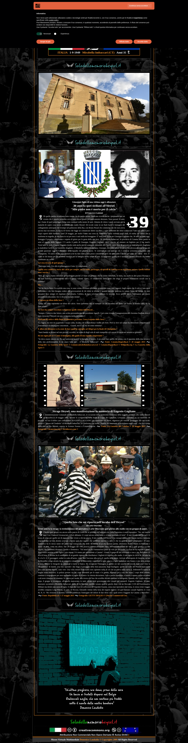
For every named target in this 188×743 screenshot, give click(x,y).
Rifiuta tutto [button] (124, 42)
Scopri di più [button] (45, 42)
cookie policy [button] (53, 20)
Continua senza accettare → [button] (139, 6)
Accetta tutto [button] (142, 42)
